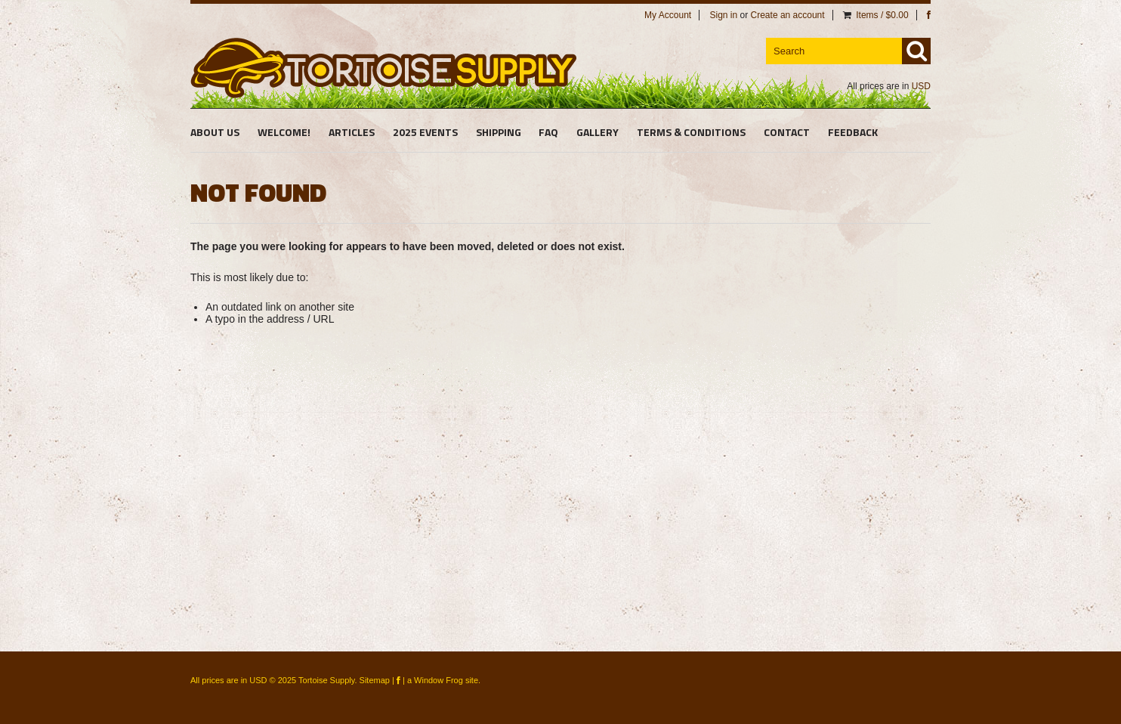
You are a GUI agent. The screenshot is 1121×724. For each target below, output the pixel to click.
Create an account (788, 15)
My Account (667, 15)
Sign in (723, 15)
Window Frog (438, 680)
